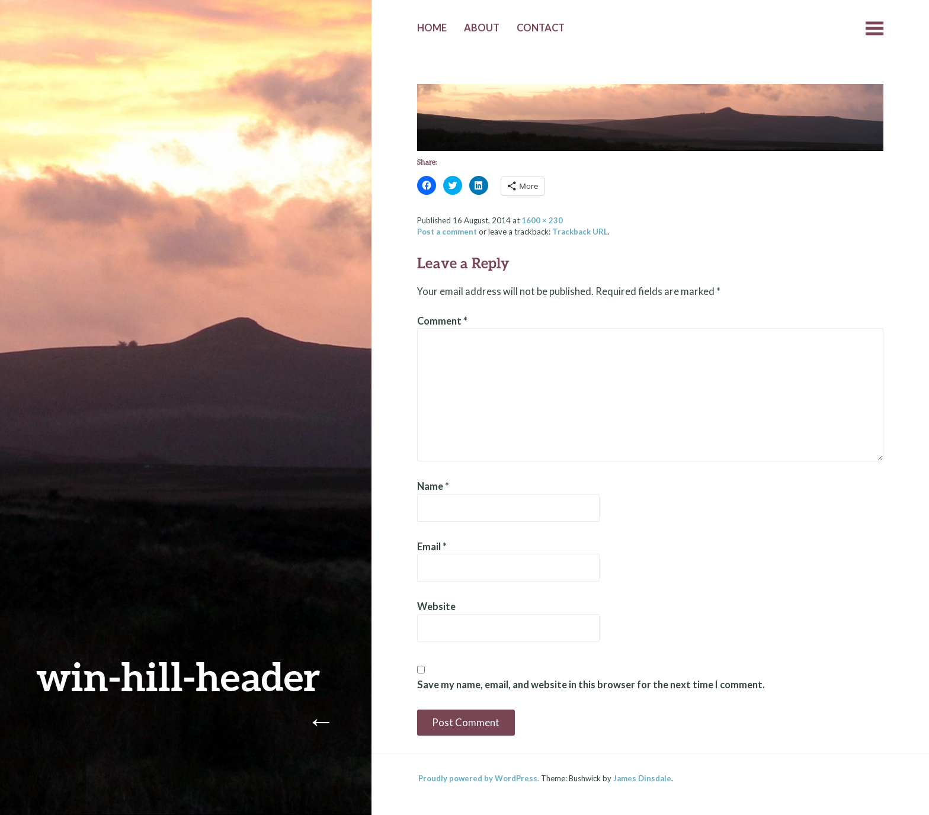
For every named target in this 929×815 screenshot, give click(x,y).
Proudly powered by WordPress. (478, 778)
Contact (541, 28)
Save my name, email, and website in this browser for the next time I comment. (591, 685)
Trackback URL (580, 231)
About (481, 28)
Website (436, 606)
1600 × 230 (542, 220)
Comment (442, 321)
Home (432, 28)
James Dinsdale (642, 778)
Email (432, 547)
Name (433, 486)
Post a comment (447, 231)
